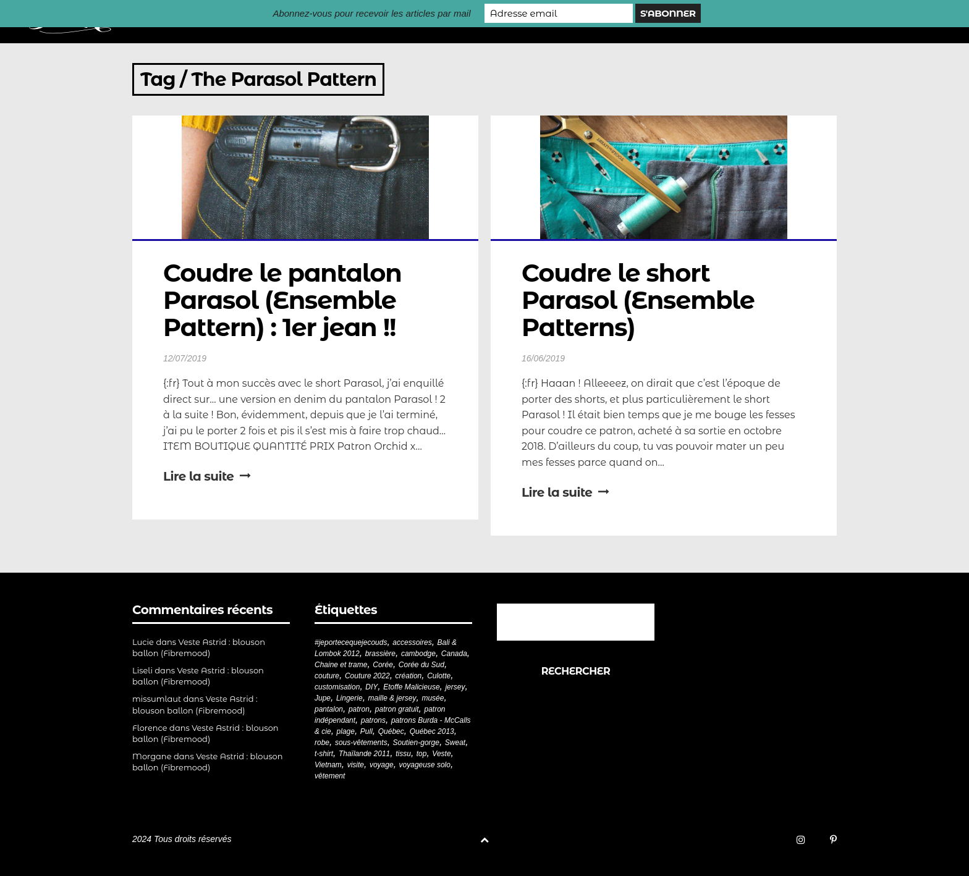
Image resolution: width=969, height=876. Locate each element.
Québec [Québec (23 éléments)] (391, 731)
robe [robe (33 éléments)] (322, 742)
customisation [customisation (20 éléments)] (337, 687)
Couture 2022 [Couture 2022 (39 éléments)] (367, 676)
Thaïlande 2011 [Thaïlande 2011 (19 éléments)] (364, 753)
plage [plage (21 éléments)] (346, 731)
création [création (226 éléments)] (409, 676)
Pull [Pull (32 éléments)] (366, 731)
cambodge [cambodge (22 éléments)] (418, 653)
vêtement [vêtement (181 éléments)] (330, 776)
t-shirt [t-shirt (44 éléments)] (324, 753)
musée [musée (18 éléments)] (432, 698)
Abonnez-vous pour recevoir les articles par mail (371, 13)
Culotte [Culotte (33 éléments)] (439, 676)
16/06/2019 (543, 358)
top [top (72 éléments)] (422, 753)
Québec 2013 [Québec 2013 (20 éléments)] (432, 731)
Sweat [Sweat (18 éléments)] (455, 742)
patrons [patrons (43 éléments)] (373, 720)
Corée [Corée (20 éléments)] (383, 664)
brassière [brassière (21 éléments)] (380, 653)
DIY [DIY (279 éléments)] (371, 687)
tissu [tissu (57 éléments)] (403, 753)
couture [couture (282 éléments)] (327, 676)
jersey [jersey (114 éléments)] (455, 687)
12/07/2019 (184, 358)
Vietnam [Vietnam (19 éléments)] (328, 764)
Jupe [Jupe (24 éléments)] (323, 698)
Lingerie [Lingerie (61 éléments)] (349, 698)
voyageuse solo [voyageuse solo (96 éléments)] (425, 764)
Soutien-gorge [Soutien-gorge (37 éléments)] (416, 742)
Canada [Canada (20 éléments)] (454, 653)
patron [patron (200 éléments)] (359, 709)
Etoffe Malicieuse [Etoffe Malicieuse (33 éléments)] (411, 687)
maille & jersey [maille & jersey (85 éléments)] (392, 698)
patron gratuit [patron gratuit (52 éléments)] (397, 709)
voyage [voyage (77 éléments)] (382, 764)
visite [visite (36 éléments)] (355, 764)
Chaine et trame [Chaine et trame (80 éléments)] (341, 664)
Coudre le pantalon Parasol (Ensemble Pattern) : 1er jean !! (285, 300)
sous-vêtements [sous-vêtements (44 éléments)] (361, 742)
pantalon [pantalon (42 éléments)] (329, 709)
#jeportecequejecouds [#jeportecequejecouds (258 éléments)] (351, 642)
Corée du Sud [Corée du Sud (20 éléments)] (421, 664)
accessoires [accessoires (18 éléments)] (411, 642)
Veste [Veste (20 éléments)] (441, 753)
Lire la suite (207, 476)
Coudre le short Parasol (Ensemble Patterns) (641, 300)
